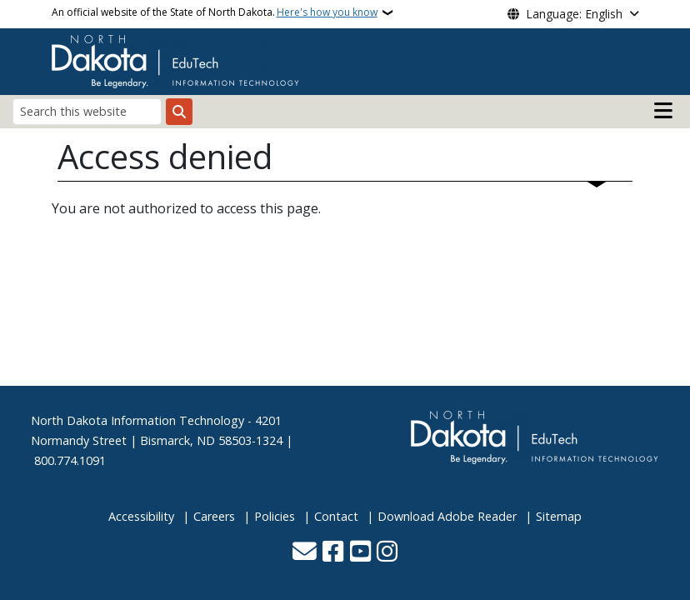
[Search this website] (87, 111)
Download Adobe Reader (447, 516)
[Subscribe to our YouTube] (360, 553)
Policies (274, 516)
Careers (214, 516)
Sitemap (559, 516)
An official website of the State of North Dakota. (215, 12)
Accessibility (141, 516)
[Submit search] (179, 111)
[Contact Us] (304, 553)
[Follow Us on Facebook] (332, 553)
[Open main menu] (663, 111)
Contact (336, 516)
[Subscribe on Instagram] (387, 553)
